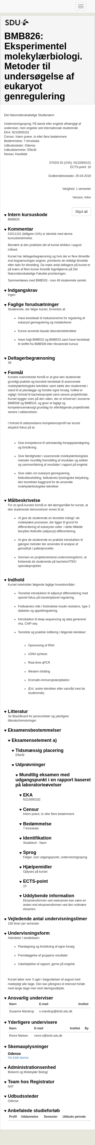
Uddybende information (46, 895)
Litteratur (16, 711)
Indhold (14, 580)
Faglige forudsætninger (31, 304)
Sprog (27, 852)
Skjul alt (81, 212)
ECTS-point (33, 881)
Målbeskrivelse (22, 500)
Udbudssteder (21, 1096)
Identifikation (35, 838)
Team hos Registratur (29, 1081)
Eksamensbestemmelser (32, 730)
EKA (26, 795)
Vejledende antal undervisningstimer (45, 918)
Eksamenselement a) (32, 740)
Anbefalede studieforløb (32, 1110)
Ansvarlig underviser (28, 998)
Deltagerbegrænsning (29, 358)
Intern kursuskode (25, 214)
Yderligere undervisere (30, 1022)
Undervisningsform (27, 933)
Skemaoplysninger (26, 1046)
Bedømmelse (35, 824)
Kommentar (18, 229)
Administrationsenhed (30, 1067)
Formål (13, 372)
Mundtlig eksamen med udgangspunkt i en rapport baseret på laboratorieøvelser (53, 779)
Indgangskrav (20, 290)
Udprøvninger (28, 764)
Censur (29, 809)
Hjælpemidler (35, 867)
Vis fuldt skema (18, 1057)
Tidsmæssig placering (38, 750)
